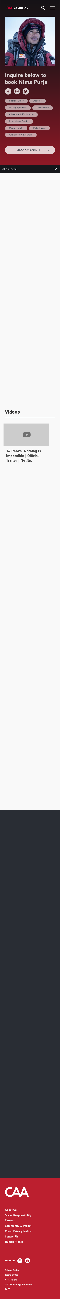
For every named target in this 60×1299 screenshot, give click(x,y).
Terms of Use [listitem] (11, 1277)
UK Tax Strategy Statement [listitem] (18, 1286)
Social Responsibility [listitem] (18, 1217)
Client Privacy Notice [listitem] (18, 1233)
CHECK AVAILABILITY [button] (33, 149)
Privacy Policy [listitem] (12, 1272)
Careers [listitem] (10, 1222)
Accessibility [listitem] (11, 1282)
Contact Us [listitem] (11, 1238)
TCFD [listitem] (7, 1291)
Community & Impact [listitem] (18, 1227)
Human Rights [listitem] (14, 1243)
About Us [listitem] (10, 1211)
